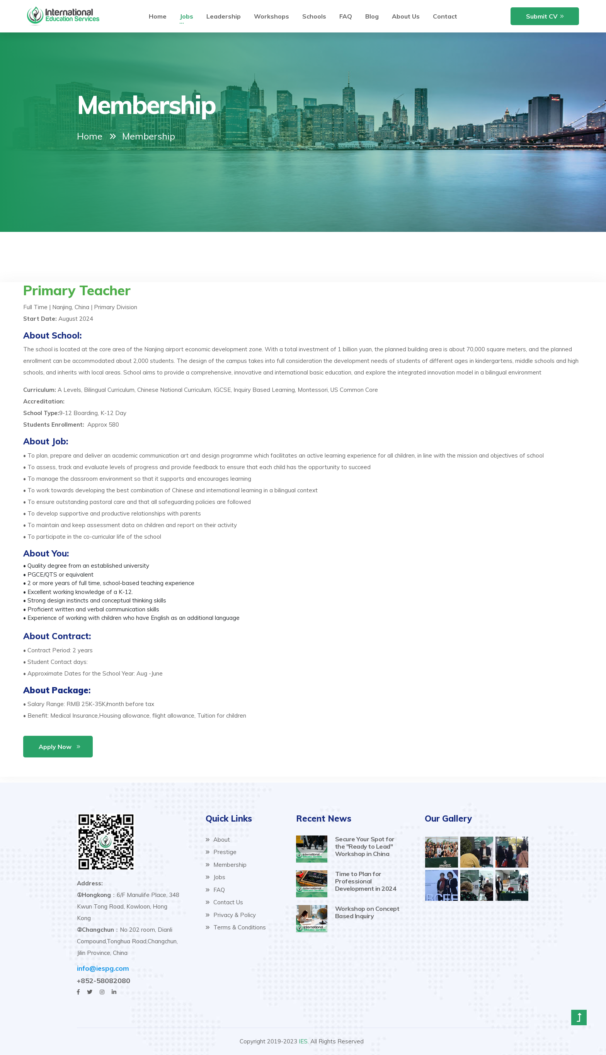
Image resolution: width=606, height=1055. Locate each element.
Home (89, 136)
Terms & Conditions (236, 927)
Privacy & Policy (231, 915)
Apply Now (55, 746)
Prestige (221, 852)
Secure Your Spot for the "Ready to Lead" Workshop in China (365, 846)
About (218, 839)
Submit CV (542, 16)
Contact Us (224, 902)
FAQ (215, 889)
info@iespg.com (103, 968)
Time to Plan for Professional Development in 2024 (366, 881)
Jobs (215, 877)
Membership (226, 864)
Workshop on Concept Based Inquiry (367, 912)
